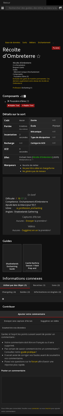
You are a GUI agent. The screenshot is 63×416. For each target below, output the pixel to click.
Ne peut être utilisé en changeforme (38, 168)
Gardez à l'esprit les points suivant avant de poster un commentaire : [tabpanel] (31, 373)
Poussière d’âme (20, 76)
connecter (35, 408)
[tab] (15, 285)
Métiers (32, 42)
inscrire (48, 408)
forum (34, 361)
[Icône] (7, 65)
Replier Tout (28, 105)
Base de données (12, 42)
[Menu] (2, 8)
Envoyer (30, 220)
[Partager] (60, 8)
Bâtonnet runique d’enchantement (26, 72)
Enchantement (44, 42)
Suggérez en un (30, 230)
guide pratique (28, 351)
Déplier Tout (14, 105)
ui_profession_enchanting (27, 208)
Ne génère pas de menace (34, 171)
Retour (6, 2)
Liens (57, 48)
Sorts (24, 42)
